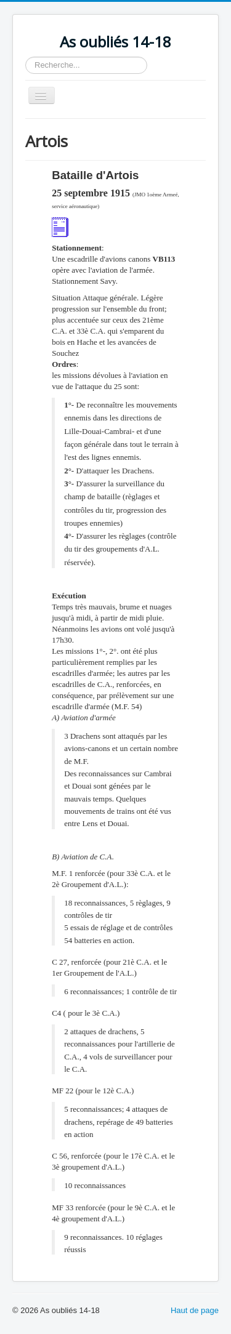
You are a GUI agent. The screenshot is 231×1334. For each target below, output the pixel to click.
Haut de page (195, 1310)
